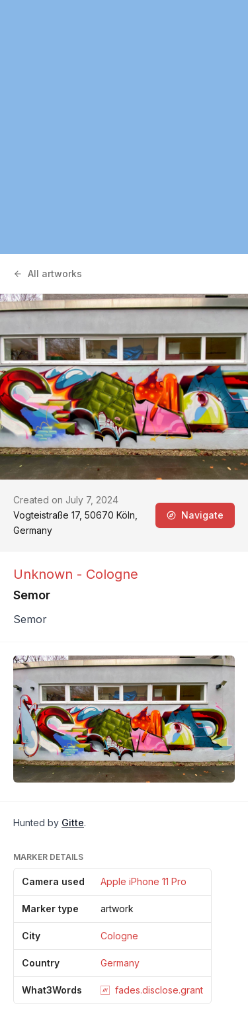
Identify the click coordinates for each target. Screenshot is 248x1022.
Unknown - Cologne (75, 574)
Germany (120, 962)
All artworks (47, 273)
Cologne (119, 935)
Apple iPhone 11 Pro (143, 881)
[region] (124, 127)
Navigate (195, 515)
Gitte (73, 822)
